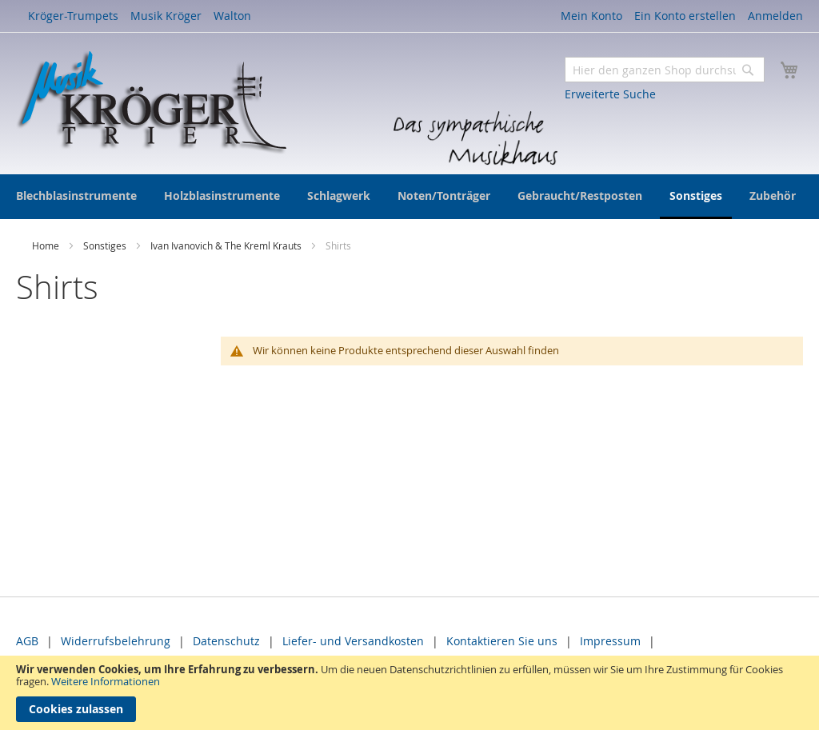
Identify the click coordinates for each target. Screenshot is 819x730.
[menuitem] (76, 195)
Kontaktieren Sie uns (501, 640)
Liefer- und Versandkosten (353, 640)
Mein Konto (591, 15)
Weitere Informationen (105, 681)
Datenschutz (226, 640)
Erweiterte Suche (610, 94)
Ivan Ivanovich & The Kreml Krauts (227, 245)
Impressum (610, 640)
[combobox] (665, 69)
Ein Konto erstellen (685, 15)
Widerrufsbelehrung (115, 640)
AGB (27, 640)
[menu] (409, 196)
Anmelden (775, 15)
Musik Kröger (166, 15)
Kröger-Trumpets (73, 15)
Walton (232, 15)
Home (47, 245)
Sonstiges (106, 245)
